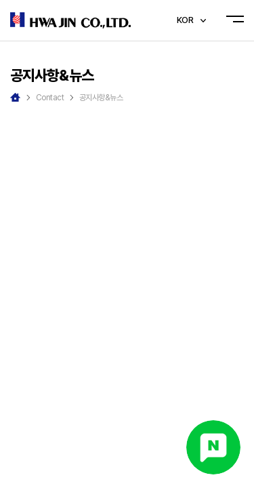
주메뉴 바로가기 (0, 0)
